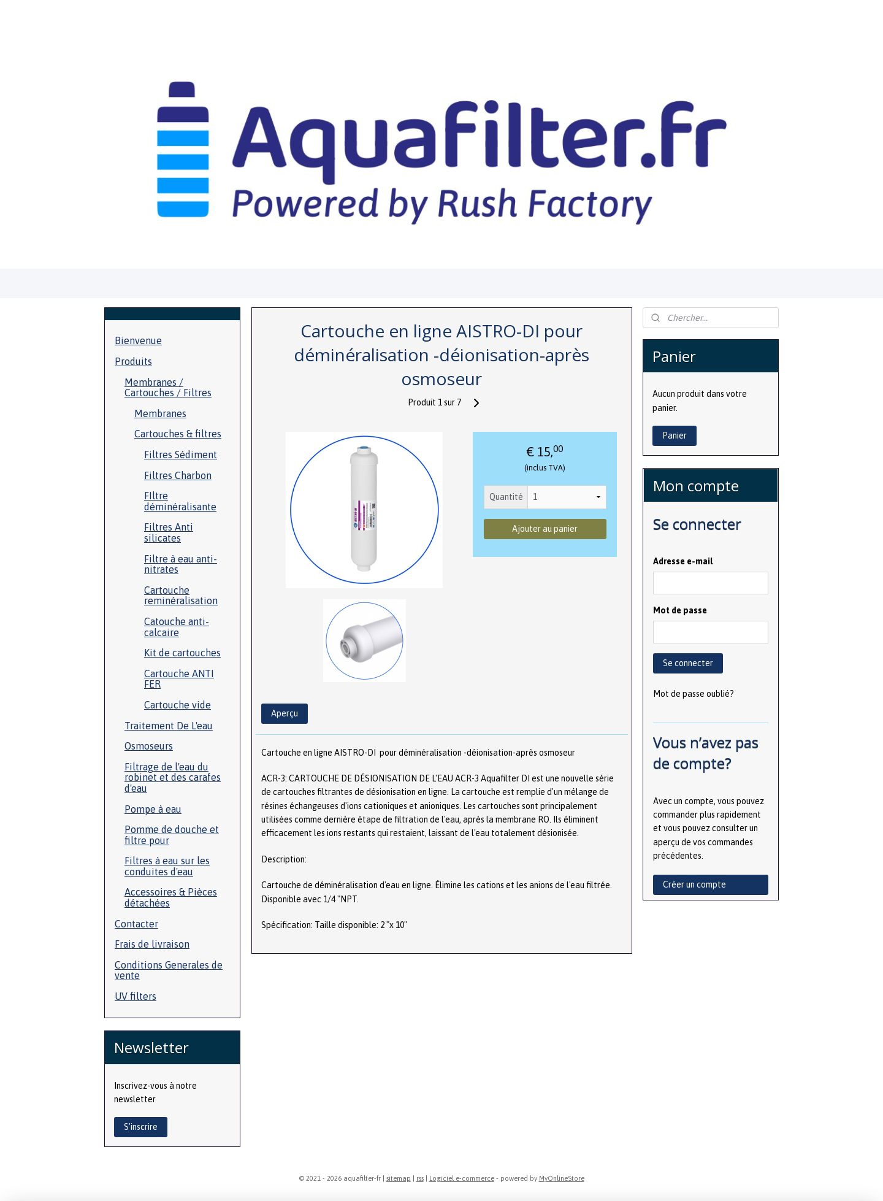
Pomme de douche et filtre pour (171, 835)
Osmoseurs (148, 745)
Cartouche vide (177, 704)
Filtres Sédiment (180, 454)
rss (420, 1178)
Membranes (160, 413)
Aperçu (283, 713)
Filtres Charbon (178, 475)
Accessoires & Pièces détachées (170, 897)
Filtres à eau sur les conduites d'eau (167, 866)
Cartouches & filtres (177, 433)
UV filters (135, 996)
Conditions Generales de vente (169, 970)
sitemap (398, 1178)
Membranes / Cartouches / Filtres (168, 388)
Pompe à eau (153, 809)
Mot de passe (680, 610)
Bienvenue (138, 340)
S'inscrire (141, 1127)
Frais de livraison (152, 944)
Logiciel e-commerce (461, 1178)
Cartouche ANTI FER (179, 679)
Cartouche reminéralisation (181, 596)
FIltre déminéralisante (180, 501)
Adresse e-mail (683, 561)
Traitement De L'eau (168, 725)
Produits (133, 361)
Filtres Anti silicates (168, 532)
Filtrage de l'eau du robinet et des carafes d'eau (172, 777)
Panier (674, 435)
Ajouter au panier (545, 529)
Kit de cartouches (182, 652)
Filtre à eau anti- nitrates (180, 564)
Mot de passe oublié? (693, 694)
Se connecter (688, 663)
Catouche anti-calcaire (176, 627)
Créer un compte (694, 884)
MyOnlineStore (561, 1178)
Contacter (136, 923)
